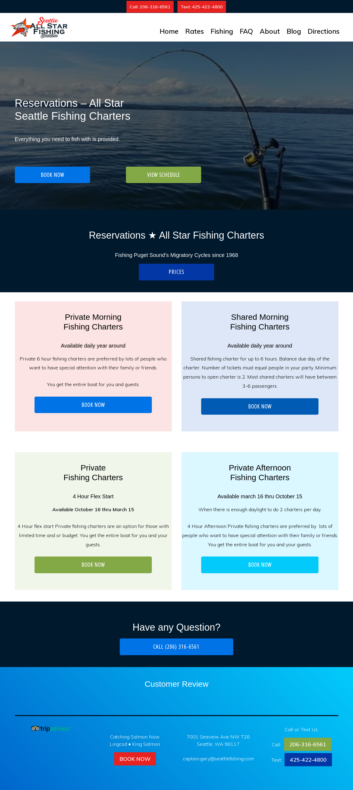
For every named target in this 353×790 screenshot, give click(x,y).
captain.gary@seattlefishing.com (218, 758)
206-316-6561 (307, 744)
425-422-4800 (308, 759)
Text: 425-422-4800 (202, 6)
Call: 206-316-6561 (150, 6)
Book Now (134, 758)
